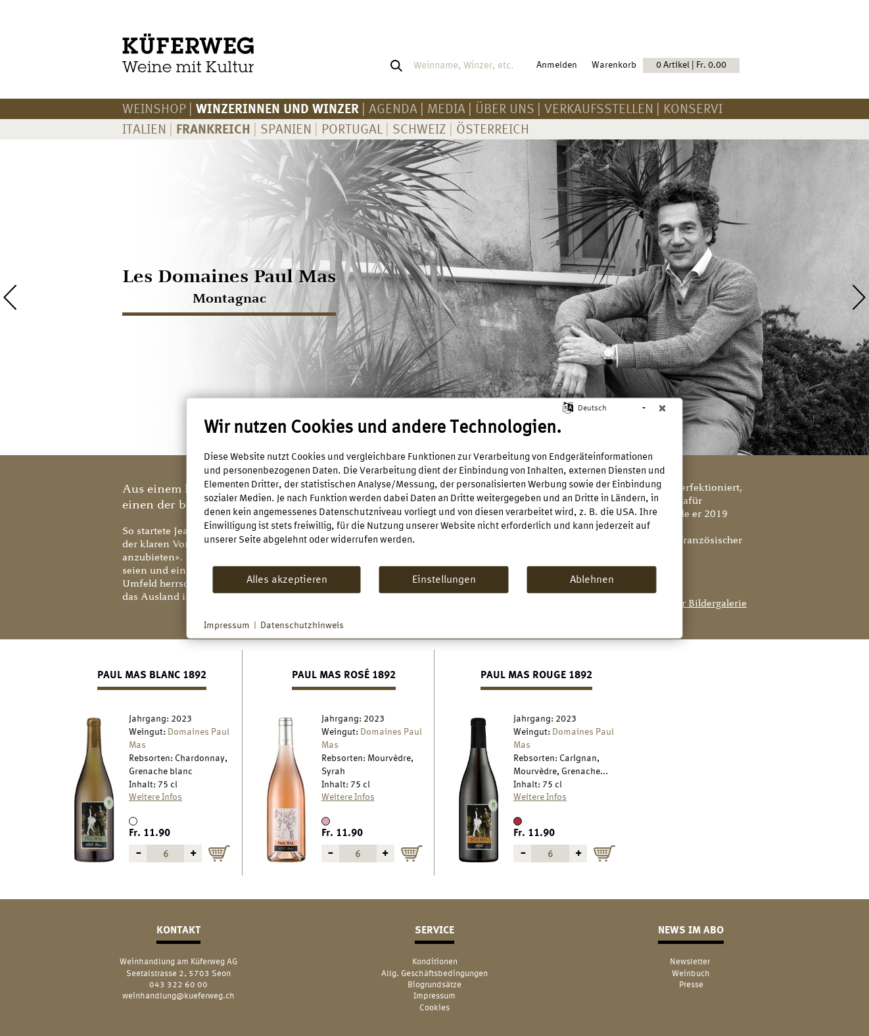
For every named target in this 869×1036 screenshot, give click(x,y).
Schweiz (419, 128)
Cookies (434, 1007)
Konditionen (435, 961)
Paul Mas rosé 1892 (344, 674)
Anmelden (556, 64)
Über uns (504, 108)
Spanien (286, 128)
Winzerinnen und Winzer (277, 108)
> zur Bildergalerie (705, 603)
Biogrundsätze (434, 984)
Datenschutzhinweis (302, 624)
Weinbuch (691, 973)
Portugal (352, 128)
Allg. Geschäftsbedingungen (434, 973)
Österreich (492, 128)
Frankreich (213, 128)
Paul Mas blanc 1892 (151, 674)
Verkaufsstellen (598, 108)
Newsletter (691, 961)
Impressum (434, 995)
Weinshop (154, 108)
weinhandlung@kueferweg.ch (178, 995)
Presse (691, 984)
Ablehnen (592, 578)
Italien (144, 128)
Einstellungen (444, 578)
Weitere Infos (155, 796)
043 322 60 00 (178, 984)
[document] (435, 490)
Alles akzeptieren (287, 578)
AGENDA (393, 108)
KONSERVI (692, 108)
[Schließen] (662, 408)
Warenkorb (666, 65)
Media (446, 108)
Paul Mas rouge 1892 (536, 674)
